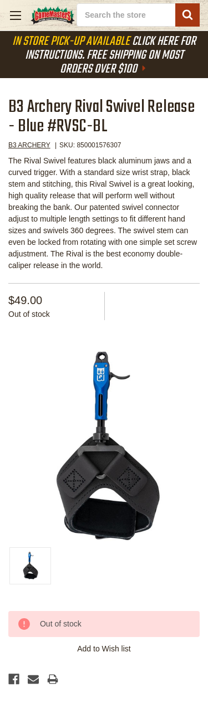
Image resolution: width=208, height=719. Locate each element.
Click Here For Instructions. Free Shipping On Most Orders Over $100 (104, 55)
